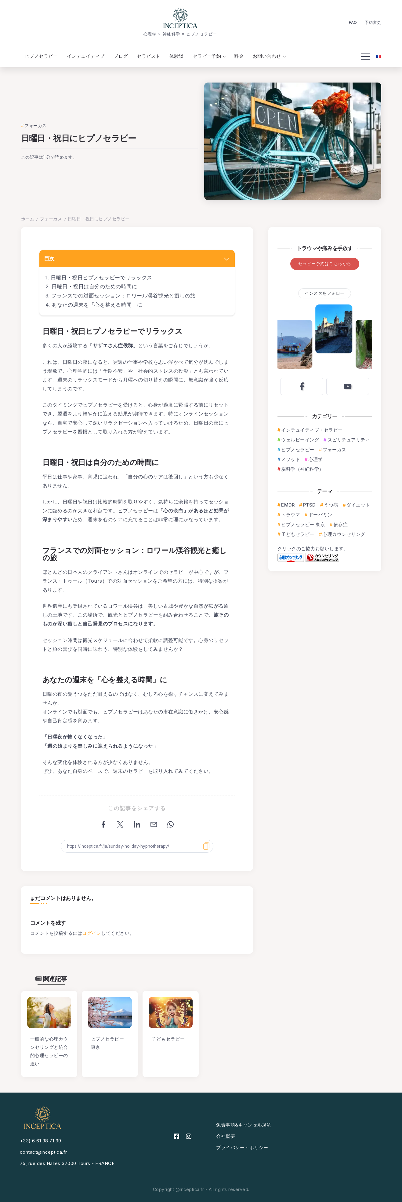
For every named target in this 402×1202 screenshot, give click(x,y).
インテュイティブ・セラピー (312, 430)
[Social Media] (302, 386)
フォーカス (51, 218)
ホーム (27, 218)
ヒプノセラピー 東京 (303, 524)
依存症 (341, 524)
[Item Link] (49, 1012)
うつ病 (331, 505)
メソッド (290, 459)
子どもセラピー (297, 534)
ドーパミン (320, 515)
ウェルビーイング (300, 440)
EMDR (288, 505)
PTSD (309, 505)
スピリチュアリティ (349, 440)
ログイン (91, 933)
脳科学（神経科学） (302, 469)
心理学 (316, 459)
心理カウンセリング (344, 534)
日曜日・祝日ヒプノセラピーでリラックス (101, 278)
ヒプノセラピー (297, 449)
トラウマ (290, 515)
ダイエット (358, 505)
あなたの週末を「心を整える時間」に (97, 305)
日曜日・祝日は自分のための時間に (94, 286)
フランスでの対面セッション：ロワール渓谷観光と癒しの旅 (123, 296)
